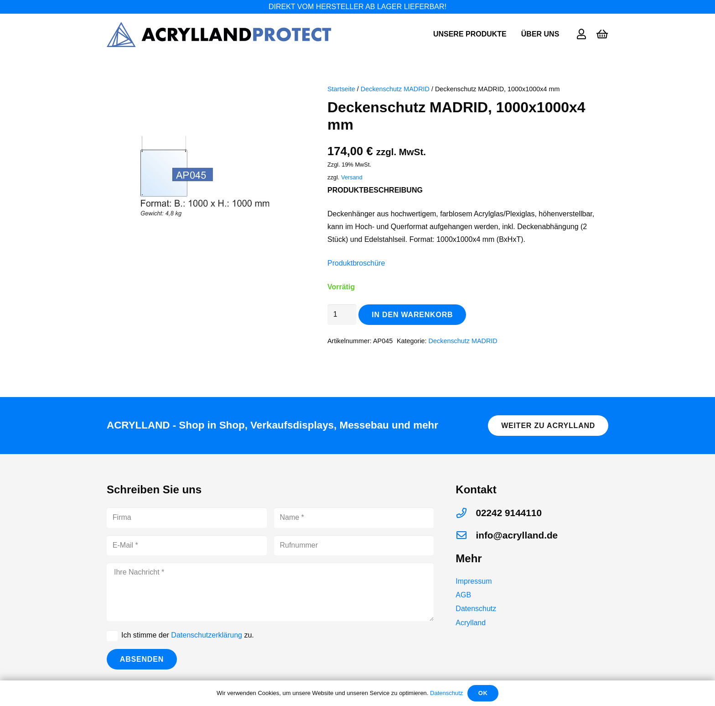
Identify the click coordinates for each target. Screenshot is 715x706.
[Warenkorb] (602, 34)
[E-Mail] (187, 545)
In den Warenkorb (412, 315)
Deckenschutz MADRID (395, 89)
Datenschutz (476, 608)
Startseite (341, 89)
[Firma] (187, 517)
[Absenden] (142, 659)
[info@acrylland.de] (466, 535)
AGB (463, 595)
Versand (352, 177)
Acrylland (471, 623)
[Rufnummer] (354, 545)
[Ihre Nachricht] (270, 592)
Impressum (474, 581)
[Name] (354, 517)
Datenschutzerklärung (206, 635)
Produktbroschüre (356, 263)
